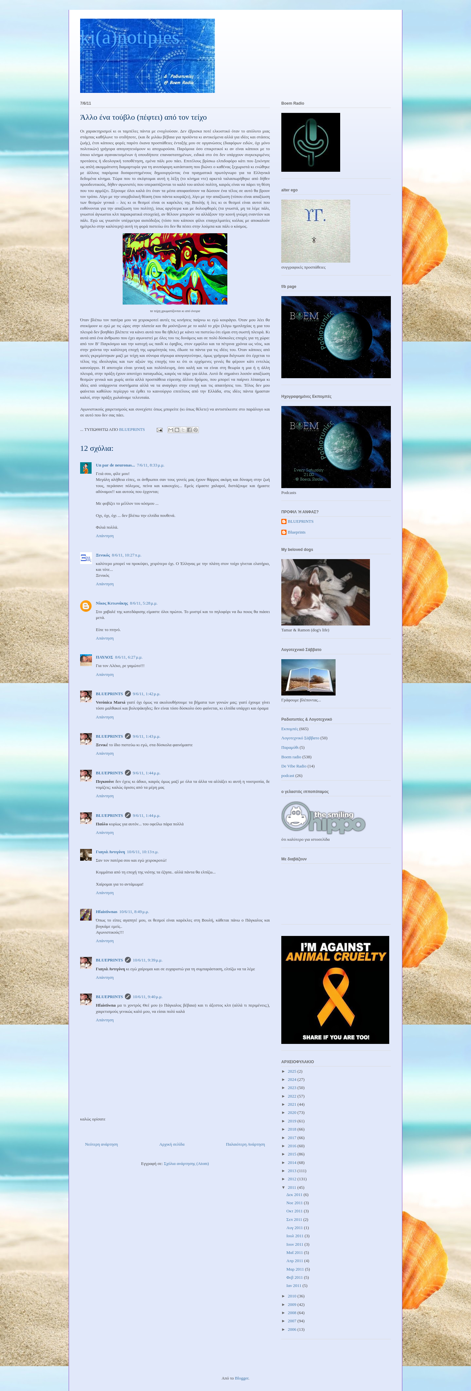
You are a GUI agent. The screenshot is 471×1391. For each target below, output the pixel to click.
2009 (292, 1304)
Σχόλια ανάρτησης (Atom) (186, 1163)
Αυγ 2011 (295, 1227)
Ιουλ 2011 (296, 1235)
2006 (292, 1329)
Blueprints (296, 532)
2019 (292, 1120)
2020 (292, 1112)
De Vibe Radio (293, 766)
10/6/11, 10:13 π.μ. (143, 851)
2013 (292, 1170)
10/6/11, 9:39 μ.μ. (148, 960)
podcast (287, 775)
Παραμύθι (290, 747)
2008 (292, 1312)
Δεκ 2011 (295, 1194)
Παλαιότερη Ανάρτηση (245, 1144)
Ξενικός (103, 555)
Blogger (241, 1378)
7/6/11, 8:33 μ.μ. (150, 465)
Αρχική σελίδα (171, 1144)
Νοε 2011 (295, 1202)
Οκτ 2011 (295, 1210)
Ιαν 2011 (295, 1285)
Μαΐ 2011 (295, 1252)
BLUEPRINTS (109, 693)
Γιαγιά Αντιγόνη (110, 851)
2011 (292, 1187)
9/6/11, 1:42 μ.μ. (146, 693)
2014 (292, 1162)
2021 (292, 1104)
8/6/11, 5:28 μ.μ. (143, 603)
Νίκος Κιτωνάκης (112, 603)
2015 (292, 1154)
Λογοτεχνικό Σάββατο (300, 737)
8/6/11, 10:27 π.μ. (127, 555)
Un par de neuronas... (115, 465)
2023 (292, 1087)
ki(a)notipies (129, 37)
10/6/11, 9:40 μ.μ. (148, 996)
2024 (292, 1079)
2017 (292, 1137)
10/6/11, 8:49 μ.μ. (134, 911)
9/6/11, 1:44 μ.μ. (146, 772)
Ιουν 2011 (296, 1244)
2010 (292, 1296)
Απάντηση (104, 535)
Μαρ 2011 (296, 1269)
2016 (292, 1145)
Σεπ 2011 (295, 1219)
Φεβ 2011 (295, 1277)
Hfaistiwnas (106, 911)
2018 (292, 1129)
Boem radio (291, 756)
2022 (292, 1096)
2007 (292, 1320)
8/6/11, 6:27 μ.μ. (129, 657)
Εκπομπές (289, 728)
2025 (292, 1071)
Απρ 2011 (295, 1260)
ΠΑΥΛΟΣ (104, 657)
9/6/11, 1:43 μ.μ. (146, 736)
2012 (292, 1178)
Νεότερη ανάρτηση (101, 1144)
